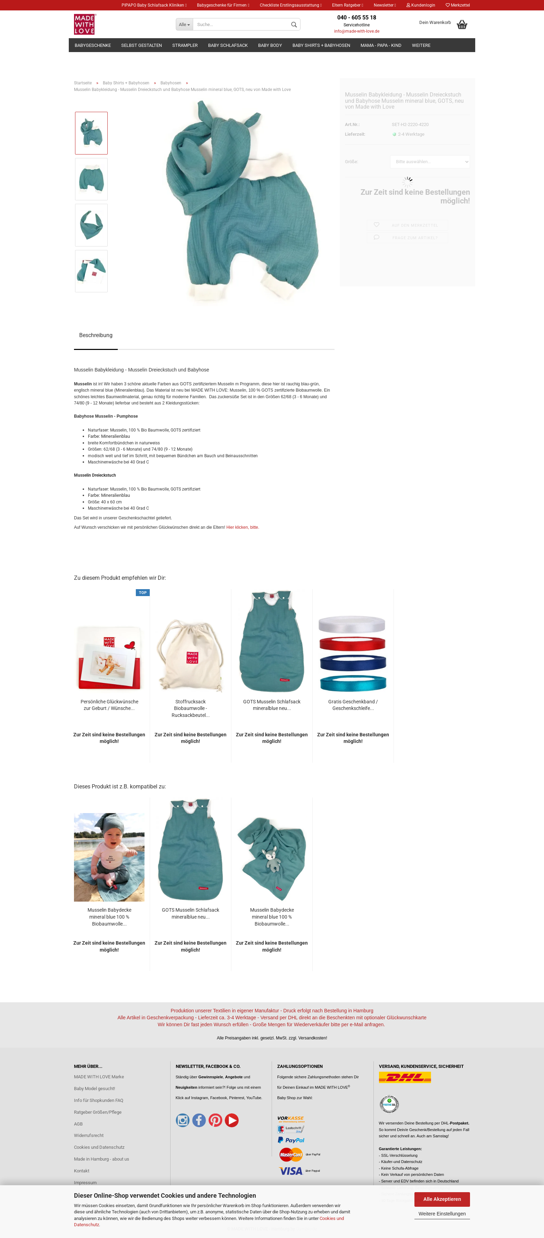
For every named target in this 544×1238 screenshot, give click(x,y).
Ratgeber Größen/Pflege (98, 1112)
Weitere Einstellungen (442, 1213)
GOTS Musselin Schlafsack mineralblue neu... (271, 705)
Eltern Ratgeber (347, 5)
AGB (78, 1124)
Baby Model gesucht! (94, 1088)
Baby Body (270, 45)
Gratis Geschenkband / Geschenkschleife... (353, 705)
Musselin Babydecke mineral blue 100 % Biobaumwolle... (109, 917)
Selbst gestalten (141, 45)
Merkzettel (458, 5)
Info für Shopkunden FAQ (98, 1100)
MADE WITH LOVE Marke (99, 1076)
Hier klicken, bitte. (242, 527)
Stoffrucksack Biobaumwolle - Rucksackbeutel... (191, 708)
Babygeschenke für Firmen (223, 5)
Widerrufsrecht (89, 1135)
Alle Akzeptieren (442, 1199)
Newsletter (385, 5)
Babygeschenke (93, 45)
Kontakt (81, 1170)
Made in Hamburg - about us (101, 1159)
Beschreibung (96, 335)
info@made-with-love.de (356, 31)
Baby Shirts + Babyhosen (321, 45)
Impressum (85, 1182)
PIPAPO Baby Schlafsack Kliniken (154, 5)
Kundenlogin (420, 5)
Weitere (421, 45)
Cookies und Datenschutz (99, 1147)
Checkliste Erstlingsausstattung (291, 5)
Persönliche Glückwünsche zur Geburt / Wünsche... (109, 705)
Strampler (185, 45)
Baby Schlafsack (228, 45)
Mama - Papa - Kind (381, 45)
